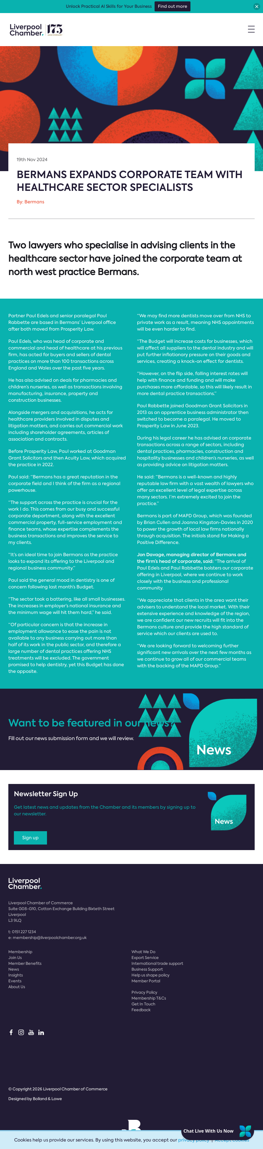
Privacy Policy (144, 992)
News (13, 969)
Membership (20, 951)
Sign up (30, 838)
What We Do (143, 951)
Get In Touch (143, 1003)
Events (14, 980)
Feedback (141, 1009)
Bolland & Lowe (47, 1098)
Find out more (172, 6)
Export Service (145, 957)
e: (47, 937)
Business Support (147, 969)
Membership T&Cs (149, 998)
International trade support (157, 963)
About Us (16, 986)
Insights (15, 975)
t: (22, 931)
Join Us (15, 957)
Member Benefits (24, 963)
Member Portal (146, 980)
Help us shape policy (151, 975)
